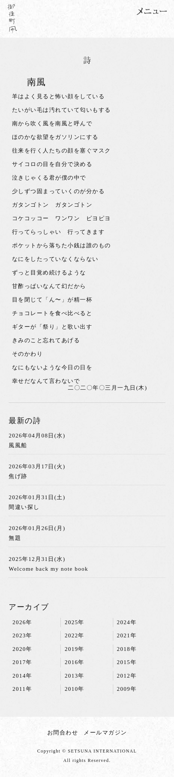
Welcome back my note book (48, 569)
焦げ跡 (18, 476)
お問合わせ (62, 733)
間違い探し (24, 507)
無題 (15, 538)
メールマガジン (105, 733)
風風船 (18, 445)
